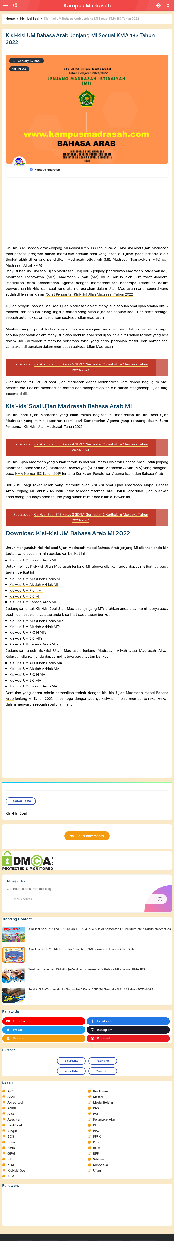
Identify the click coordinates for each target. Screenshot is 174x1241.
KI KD (11, 1165)
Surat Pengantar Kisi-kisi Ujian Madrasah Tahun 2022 (89, 294)
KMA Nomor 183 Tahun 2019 (38, 473)
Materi (98, 1097)
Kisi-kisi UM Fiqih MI (26, 590)
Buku (11, 1142)
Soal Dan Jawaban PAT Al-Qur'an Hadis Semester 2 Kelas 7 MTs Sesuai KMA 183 (86, 969)
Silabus (98, 1159)
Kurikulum (100, 1091)
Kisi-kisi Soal (19, 69)
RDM (96, 1148)
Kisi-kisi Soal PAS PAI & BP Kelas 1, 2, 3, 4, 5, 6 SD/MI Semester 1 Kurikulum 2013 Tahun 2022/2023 (99, 929)
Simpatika (100, 1165)
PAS (96, 1108)
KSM (10, 1176)
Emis (11, 1148)
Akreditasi (15, 1103)
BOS (10, 1137)
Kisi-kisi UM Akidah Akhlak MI (33, 584)
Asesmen (14, 1120)
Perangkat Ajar (104, 1120)
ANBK (11, 1108)
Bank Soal (14, 1125)
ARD (10, 1114)
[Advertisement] (87, 213)
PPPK (97, 1137)
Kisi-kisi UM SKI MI (24, 596)
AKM (10, 1097)
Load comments (90, 836)
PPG (96, 1131)
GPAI (11, 1154)
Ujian (97, 1171)
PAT (96, 1114)
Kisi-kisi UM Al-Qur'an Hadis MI (35, 579)
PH (95, 1125)
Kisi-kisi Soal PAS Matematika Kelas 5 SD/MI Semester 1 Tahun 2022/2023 (82, 949)
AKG (10, 1091)
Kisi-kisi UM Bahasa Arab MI (32, 560)
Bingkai (13, 1131)
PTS (96, 1142)
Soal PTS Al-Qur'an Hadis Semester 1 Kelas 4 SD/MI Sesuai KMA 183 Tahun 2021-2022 (90, 989)
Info (10, 1159)
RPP (96, 1154)
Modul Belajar (103, 1103)
